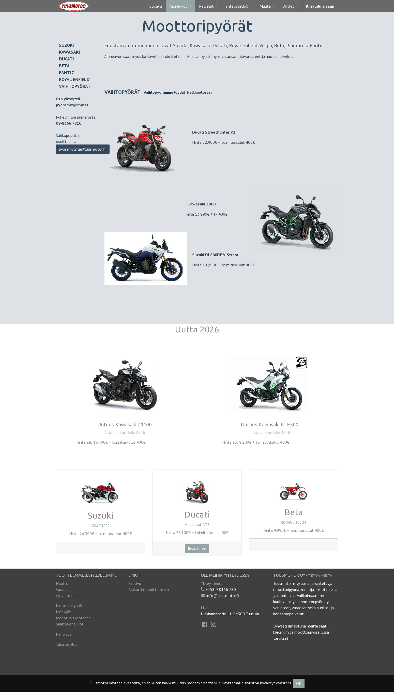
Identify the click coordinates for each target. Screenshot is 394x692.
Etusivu (134, 583)
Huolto (62, 583)
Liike (204, 607)
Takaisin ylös (66, 644)
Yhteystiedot (212, 583)
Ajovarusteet (67, 595)
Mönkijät (63, 611)
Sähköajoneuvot (70, 623)
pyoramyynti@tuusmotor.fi (83, 149)
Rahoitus (63, 634)
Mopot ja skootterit (73, 617)
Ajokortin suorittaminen (148, 589)
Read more (197, 548)
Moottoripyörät (69, 605)
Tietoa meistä (320, 575)
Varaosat (63, 589)
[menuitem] (155, 6)
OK (298, 683)
